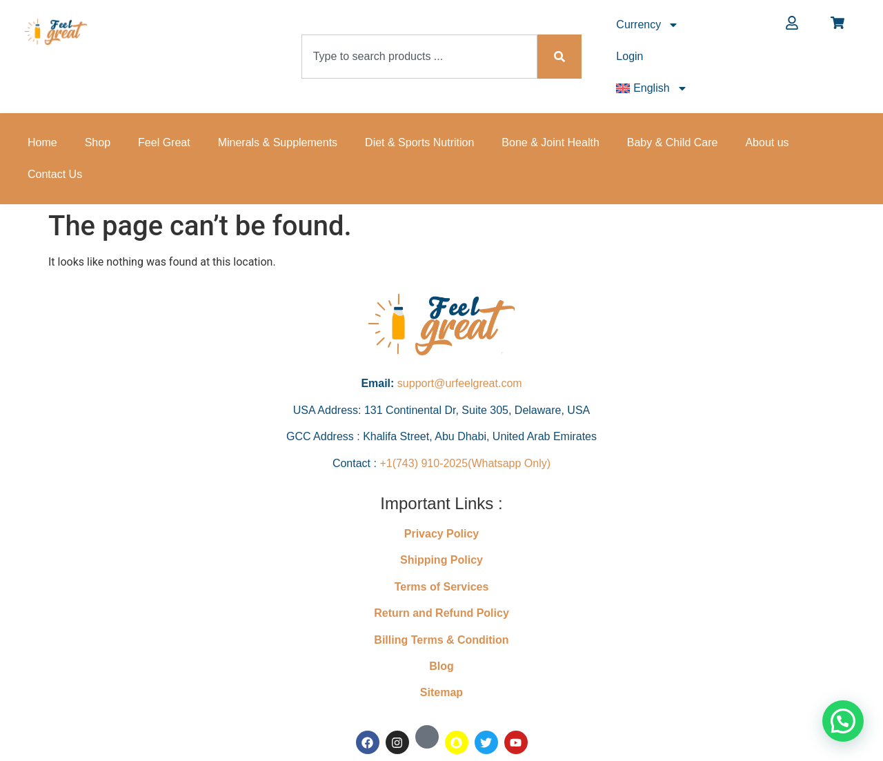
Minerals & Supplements (277, 142)
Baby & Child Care (672, 142)
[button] (843, 721)
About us (766, 142)
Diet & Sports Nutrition (419, 142)
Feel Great (164, 142)
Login (629, 56)
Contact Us (55, 174)
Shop (97, 142)
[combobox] (419, 56)
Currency (647, 24)
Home (42, 142)
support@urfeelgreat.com (459, 383)
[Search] (559, 56)
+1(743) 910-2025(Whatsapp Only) (464, 463)
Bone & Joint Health (550, 142)
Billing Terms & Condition (441, 640)
